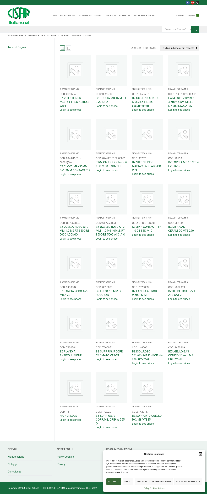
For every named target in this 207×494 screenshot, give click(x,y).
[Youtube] (192, 3)
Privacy (161, 488)
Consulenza (14, 471)
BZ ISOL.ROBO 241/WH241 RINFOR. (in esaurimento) (147, 355)
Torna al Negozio (17, 47)
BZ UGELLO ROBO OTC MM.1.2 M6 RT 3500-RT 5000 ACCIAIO (74, 230)
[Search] (195, 29)
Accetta (113, 481)
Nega (128, 481)
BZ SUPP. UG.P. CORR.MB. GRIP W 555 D (110, 419)
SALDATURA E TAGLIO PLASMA (42, 35)
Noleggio (13, 464)
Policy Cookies (150, 488)
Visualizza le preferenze (153, 481)
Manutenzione (16, 456)
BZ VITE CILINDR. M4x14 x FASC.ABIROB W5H (74, 101)
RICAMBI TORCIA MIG (71, 35)
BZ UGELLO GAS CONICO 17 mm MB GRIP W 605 (180, 355)
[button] (200, 454)
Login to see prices (70, 109)
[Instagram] (197, 3)
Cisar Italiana (15, 35)
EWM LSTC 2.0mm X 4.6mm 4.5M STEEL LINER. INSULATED (181, 101)
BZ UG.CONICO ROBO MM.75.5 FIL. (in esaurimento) (145, 101)
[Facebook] (188, 3)
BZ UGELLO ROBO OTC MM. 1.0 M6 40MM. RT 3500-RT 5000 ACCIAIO (110, 230)
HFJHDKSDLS (68, 415)
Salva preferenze (188, 481)
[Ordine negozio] (179, 48)
